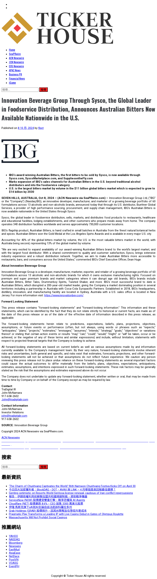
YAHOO (13, 536)
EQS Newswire (16, 66)
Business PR (15, 74)
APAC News (15, 70)
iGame (12, 82)
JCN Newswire (16, 62)
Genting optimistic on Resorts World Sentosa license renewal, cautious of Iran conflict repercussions (71, 493)
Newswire (15, 546)
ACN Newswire (16, 58)
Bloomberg (15, 542)
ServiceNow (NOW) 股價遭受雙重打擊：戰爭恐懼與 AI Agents (47, 500)
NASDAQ (14, 539)
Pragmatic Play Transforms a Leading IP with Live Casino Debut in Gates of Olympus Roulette (66, 514)
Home (12, 50)
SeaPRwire (15, 54)
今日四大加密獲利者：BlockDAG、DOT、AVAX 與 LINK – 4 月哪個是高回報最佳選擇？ (62, 489)
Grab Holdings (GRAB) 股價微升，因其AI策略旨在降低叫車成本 (48, 510)
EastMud (14, 549)
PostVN (13, 559)
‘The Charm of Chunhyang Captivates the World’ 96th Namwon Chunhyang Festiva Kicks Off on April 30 (72, 486)
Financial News (17, 78)
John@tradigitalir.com (14, 399)
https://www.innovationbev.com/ (64, 295)
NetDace (14, 556)
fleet (41, 128)
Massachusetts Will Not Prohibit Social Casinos (38, 517)
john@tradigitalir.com (14, 415)
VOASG (13, 563)
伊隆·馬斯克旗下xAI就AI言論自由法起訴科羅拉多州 (40, 507)
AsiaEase (14, 553)
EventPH (14, 566)
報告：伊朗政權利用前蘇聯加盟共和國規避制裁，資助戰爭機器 (48, 496)
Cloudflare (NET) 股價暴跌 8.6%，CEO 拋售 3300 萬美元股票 (46, 503)
